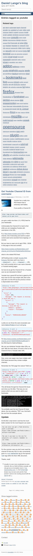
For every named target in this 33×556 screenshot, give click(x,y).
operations (12, 131)
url (18, 30)
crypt (24, 38)
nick (27, 46)
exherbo (13, 87)
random (12, 139)
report (5, 141)
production (6, 139)
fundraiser (19, 96)
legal (18, 174)
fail (24, 87)
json (15, 174)
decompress (12, 40)
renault (14, 180)
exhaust (6, 174)
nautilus (19, 120)
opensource (14, 127)
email (10, 57)
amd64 (6, 71)
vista (4, 158)
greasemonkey (9, 103)
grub (21, 103)
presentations (7, 180)
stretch (17, 147)
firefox (8, 91)
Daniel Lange (10, 197)
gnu (25, 43)
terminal (6, 54)
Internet (3, 478)
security (8, 51)
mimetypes (7, 117)
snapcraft (15, 144)
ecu (11, 172)
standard (6, 147)
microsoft (20, 57)
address (16, 67)
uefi (11, 155)
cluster (8, 37)
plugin (14, 135)
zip (15, 54)
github (12, 100)
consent (25, 54)
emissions (26, 172)
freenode (14, 43)
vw (22, 182)
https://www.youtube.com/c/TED (14, 233)
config (21, 82)
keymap (2, 518)
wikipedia (6, 162)
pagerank (14, 59)
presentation (17, 177)
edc (14, 172)
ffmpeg (12, 174)
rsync (24, 48)
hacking (25, 103)
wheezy (9, 158)
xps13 (22, 162)
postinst (29, 520)
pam (18, 131)
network (22, 46)
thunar (22, 149)
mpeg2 (5, 177)
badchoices (22, 73)
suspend (22, 147)
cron (20, 38)
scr (13, 182)
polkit (25, 136)
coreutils (15, 37)
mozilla (16, 116)
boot (24, 78)
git (18, 43)
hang (4, 106)
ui (3, 529)
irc (18, 46)
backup (15, 74)
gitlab (22, 43)
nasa (15, 120)
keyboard (27, 516)
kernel (23, 516)
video (25, 30)
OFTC (14, 544)
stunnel (20, 51)
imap (29, 514)
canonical (10, 82)
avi (11, 166)
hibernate (9, 106)
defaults (26, 505)
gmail (15, 57)
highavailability (17, 106)
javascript (8, 109)
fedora (27, 87)
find (9, 43)
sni (19, 144)
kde (18, 109)
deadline (5, 84)
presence (10, 184)
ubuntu (6, 155)
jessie (14, 109)
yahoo (20, 62)
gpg (4, 45)
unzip (12, 54)
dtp (9, 87)
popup (24, 59)
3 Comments (9, 478)
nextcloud (6, 122)
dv (9, 172)
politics (21, 136)
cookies (5, 57)
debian (5, 40)
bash (18, 28)
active (27, 35)
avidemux (15, 166)
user (20, 30)
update (9, 35)
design (18, 40)
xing (16, 162)
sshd (23, 144)
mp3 (23, 117)
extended (19, 87)
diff (12, 84)
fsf (12, 97)
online (5, 184)
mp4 (26, 117)
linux (12, 112)
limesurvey (6, 112)
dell (10, 84)
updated (14, 30)
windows (15, 35)
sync (25, 51)
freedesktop (7, 97)
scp (4, 51)
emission (20, 172)
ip (23, 106)
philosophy (6, 136)
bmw (20, 166)
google (5, 30)
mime (27, 112)
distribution (16, 84)
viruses (28, 155)
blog (4, 38)
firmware (17, 92)
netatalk (26, 120)
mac (19, 112)
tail (28, 51)
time (11, 152)
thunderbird (12, 526)
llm (16, 112)
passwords (14, 48)
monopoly (7, 59)
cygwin (15, 32)
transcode (17, 182)
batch (11, 32)
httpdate (14, 46)
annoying (19, 54)
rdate (20, 48)
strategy (12, 147)
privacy (6, 62)
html (26, 162)
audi (19, 164)
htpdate (8, 46)
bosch (24, 166)
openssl (8, 48)
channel (23, 28)
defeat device (22, 169)
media (23, 174)
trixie (25, 152)
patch (22, 131)
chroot (16, 82)
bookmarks (14, 77)
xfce (12, 162)
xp (19, 162)
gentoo (6, 100)
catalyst (6, 169)
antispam (6, 32)
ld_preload (24, 109)
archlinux (8, 74)
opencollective (5, 520)
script (5, 35)
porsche (10, 177)
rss (9, 30)
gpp (21, 100)
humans (21, 32)
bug (5, 81)
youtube (3, 485)
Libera (11, 544)
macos (23, 112)
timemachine (18, 152)
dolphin (5, 87)
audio (22, 164)
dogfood (23, 84)
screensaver (7, 144)
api (4, 28)
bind (27, 74)
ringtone (14, 141)
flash (22, 92)
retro (19, 180)
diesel (5, 172)
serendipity (6, 164)
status (15, 184)
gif (24, 182)
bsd (14, 503)
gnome (17, 100)
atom (7, 28)
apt (4, 73)
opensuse (6, 131)
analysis (13, 70)
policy (19, 59)
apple (27, 70)
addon (7, 66)
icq (26, 182)
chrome (27, 503)
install (26, 32)
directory (24, 40)
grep (18, 103)
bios (4, 78)
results (9, 141)
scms (19, 141)
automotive (6, 166)
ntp (4, 48)
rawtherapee (19, 139)
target (18, 149)
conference (13, 169)
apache (21, 71)
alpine (23, 66)
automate (12, 28)
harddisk (24, 514)
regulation (12, 62)
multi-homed (8, 120)
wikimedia (17, 158)
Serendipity (10, 551)
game (27, 97)
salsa (28, 48)
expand (5, 43)
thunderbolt (6, 152)
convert (25, 82)
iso (4, 109)
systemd (12, 149)
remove (26, 139)
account (22, 35)
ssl (26, 144)
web (28, 30)
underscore (13, 164)
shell (13, 51)
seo (17, 62)
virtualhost (22, 155)
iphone (26, 106)
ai (20, 66)
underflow (15, 155)
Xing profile (5, 542)
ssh (16, 51)
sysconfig (6, 149)
